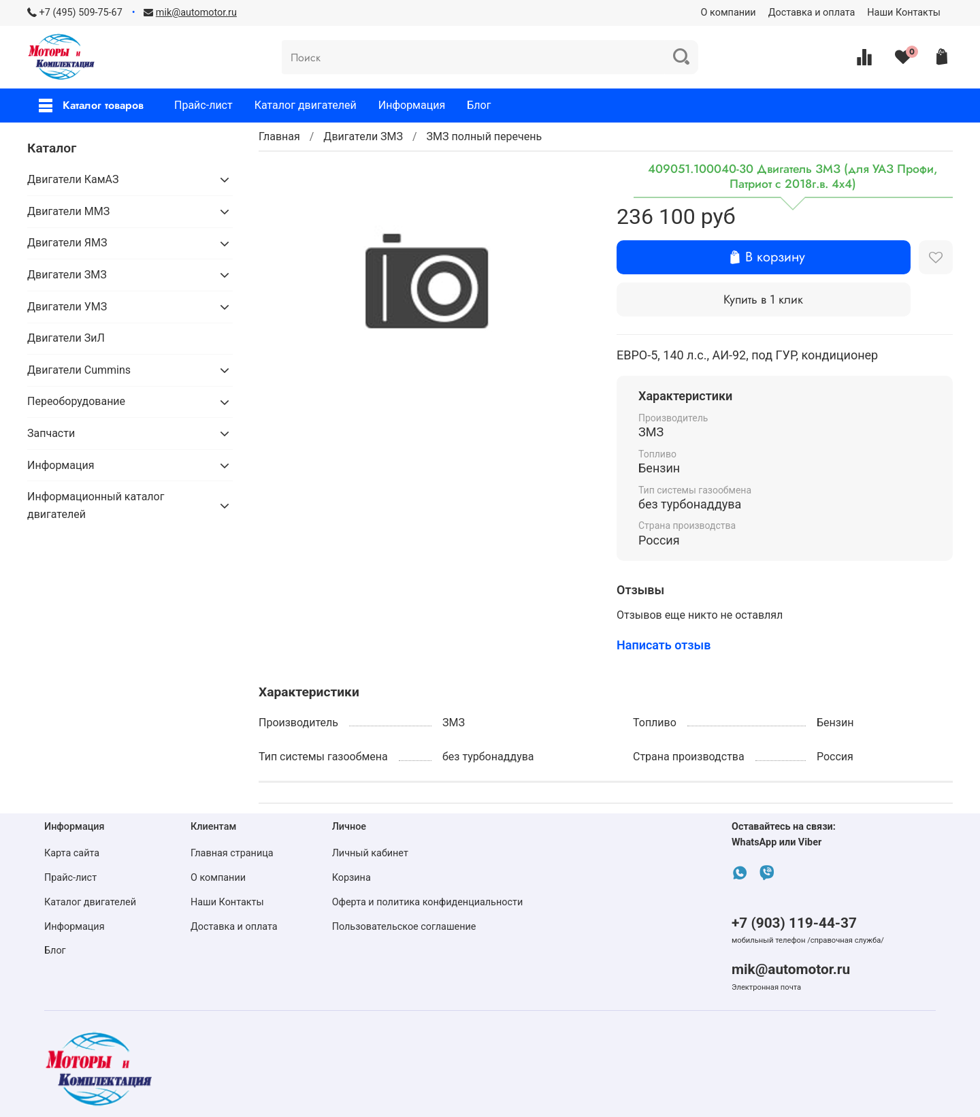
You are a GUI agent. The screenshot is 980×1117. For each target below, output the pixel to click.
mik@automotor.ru (791, 969)
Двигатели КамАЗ (73, 179)
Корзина (351, 878)
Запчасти (51, 433)
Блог (479, 105)
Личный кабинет (370, 853)
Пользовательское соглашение (404, 927)
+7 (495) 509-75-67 (80, 12)
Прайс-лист (203, 105)
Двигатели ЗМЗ (363, 136)
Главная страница (232, 853)
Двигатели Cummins (79, 369)
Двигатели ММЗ (68, 211)
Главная (279, 136)
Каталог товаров (91, 105)
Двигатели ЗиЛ (66, 337)
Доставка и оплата (811, 12)
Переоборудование (76, 401)
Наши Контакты (904, 12)
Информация (411, 105)
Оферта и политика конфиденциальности (427, 902)
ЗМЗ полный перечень (484, 136)
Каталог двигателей (306, 105)
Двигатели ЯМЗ (67, 242)
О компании (728, 12)
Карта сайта (71, 853)
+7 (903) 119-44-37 (794, 923)
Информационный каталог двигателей (95, 505)
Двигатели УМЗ (67, 306)
